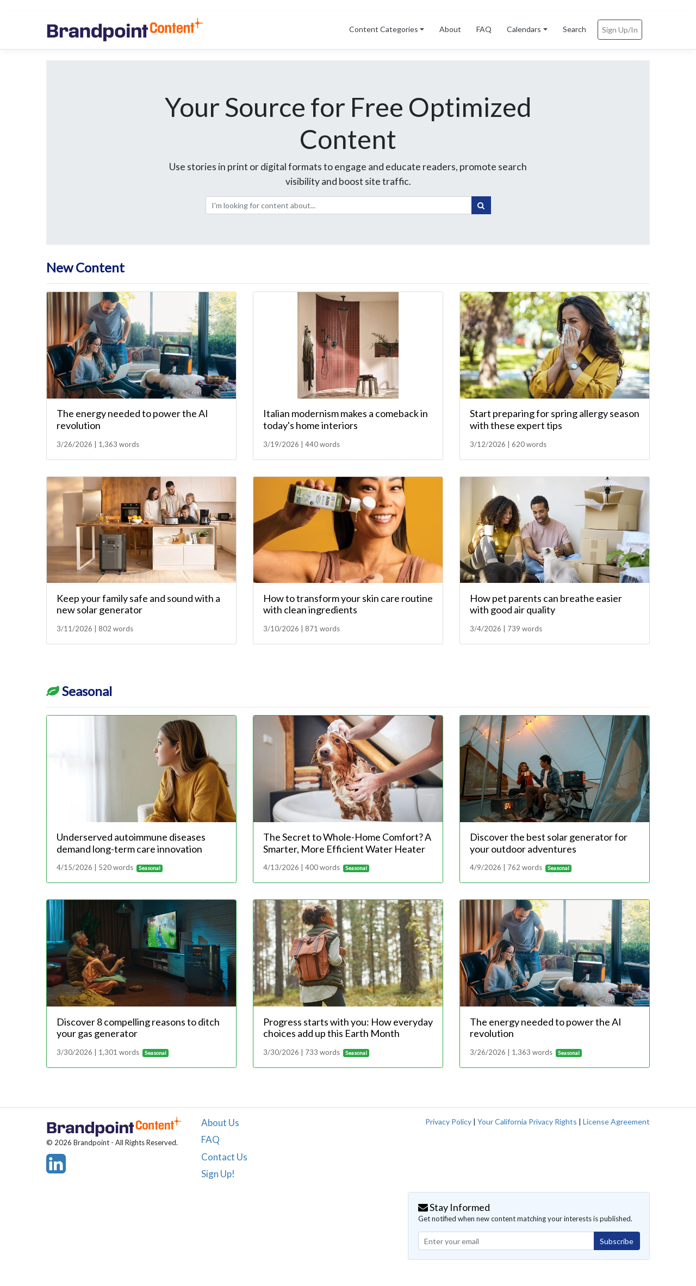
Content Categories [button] (383, 29)
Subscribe (616, 1241)
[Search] (481, 205)
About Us (220, 1122)
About (450, 29)
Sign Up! (218, 1173)
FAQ (484, 29)
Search (574, 29)
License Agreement (616, 1121)
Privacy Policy (448, 1121)
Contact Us (224, 1157)
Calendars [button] (524, 29)
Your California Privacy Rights (527, 1121)
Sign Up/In (620, 29)
